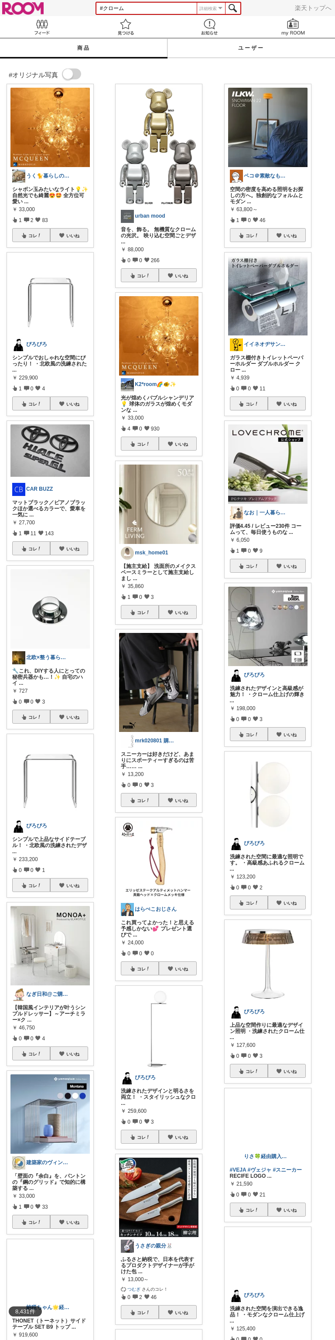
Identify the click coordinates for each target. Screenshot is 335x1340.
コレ (34, 235)
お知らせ (209, 27)
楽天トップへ (313, 7)
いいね (72, 235)
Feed (42, 27)
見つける (126, 27)
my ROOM (293, 27)
